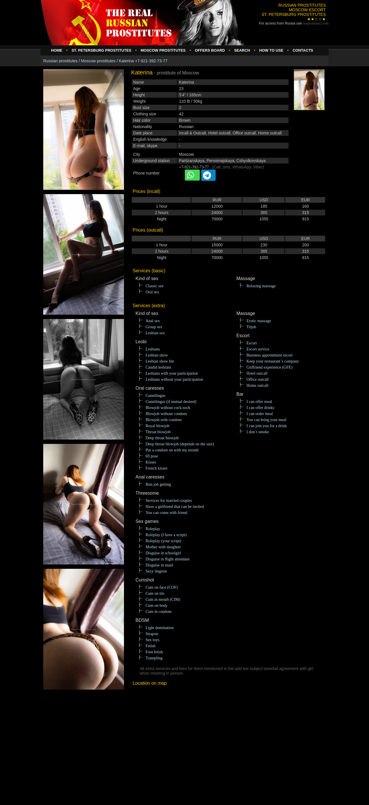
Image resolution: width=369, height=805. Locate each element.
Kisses (151, 462)
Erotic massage (258, 321)
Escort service (257, 349)
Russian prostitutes (60, 61)
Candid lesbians (158, 367)
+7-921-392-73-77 (194, 167)
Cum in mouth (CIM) (163, 599)
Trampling (154, 658)
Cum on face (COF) (162, 587)
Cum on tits (155, 593)
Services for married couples (169, 500)
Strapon (152, 634)
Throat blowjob (158, 432)
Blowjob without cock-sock (168, 408)
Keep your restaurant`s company (272, 361)
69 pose (152, 456)
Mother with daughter (163, 547)
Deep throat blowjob (162, 438)
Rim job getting (158, 484)
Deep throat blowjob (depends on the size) (180, 444)
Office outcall (257, 379)
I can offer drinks (260, 408)
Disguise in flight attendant (167, 559)
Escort (251, 343)
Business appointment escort (269, 355)
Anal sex (153, 321)
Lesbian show (157, 355)
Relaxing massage (261, 286)
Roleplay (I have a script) (166, 535)
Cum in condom (159, 611)
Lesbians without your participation (174, 379)
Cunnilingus (155, 395)
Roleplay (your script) (163, 541)
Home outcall (257, 385)
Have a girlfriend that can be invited (175, 506)
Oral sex (152, 292)
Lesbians (153, 349)
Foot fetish (154, 652)
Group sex (154, 327)
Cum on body (156, 605)
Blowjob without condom (166, 414)
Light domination (160, 628)
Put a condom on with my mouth (172, 450)
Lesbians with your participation (172, 373)
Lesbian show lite (160, 361)
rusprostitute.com (316, 23)
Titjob (251, 327)
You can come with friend (166, 513)
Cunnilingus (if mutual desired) (171, 401)
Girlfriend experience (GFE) (269, 367)
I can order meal (259, 414)
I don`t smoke (257, 432)
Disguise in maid (159, 565)
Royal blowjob (158, 426)
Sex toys (152, 640)
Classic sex (155, 286)
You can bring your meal (266, 420)
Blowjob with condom (164, 420)
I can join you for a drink (266, 426)
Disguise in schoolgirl (163, 553)
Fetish (150, 646)
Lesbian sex (155, 333)
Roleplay (153, 529)
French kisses (156, 468)
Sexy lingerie (156, 571)
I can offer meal (259, 401)
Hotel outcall (257, 373)
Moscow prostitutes (98, 61)
